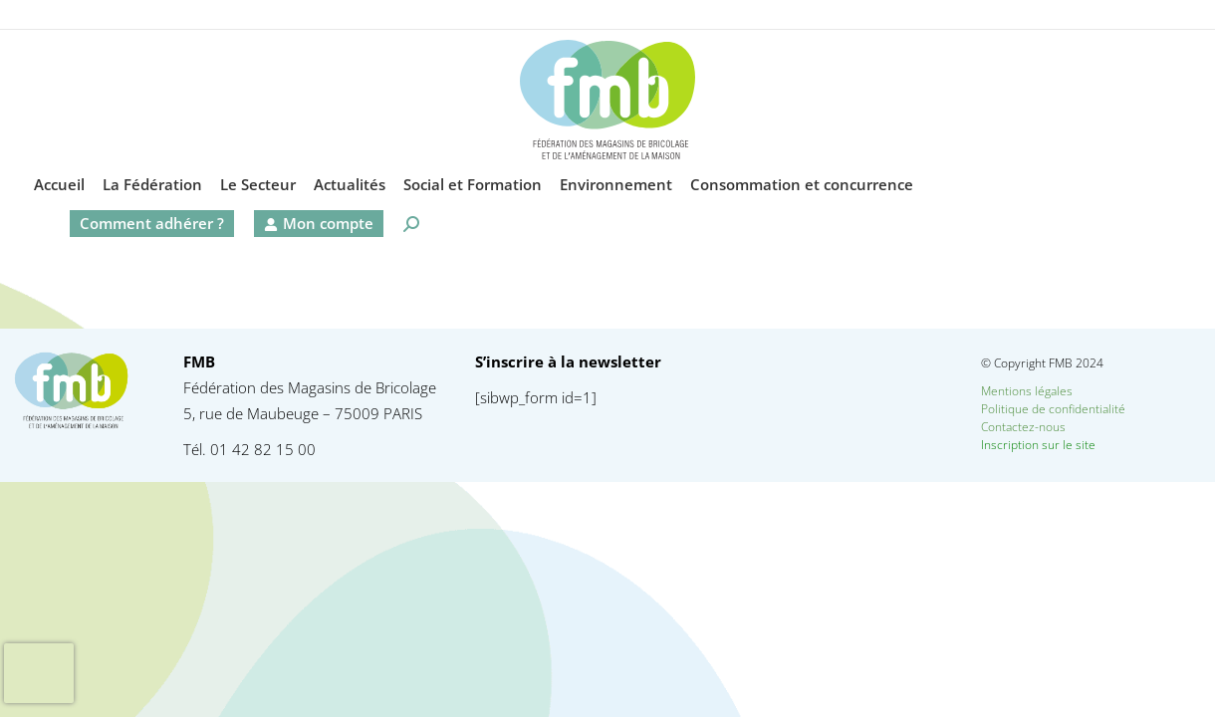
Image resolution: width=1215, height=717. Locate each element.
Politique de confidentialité (1053, 408)
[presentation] (39, 673)
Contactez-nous (1057, 426)
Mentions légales (1027, 390)
